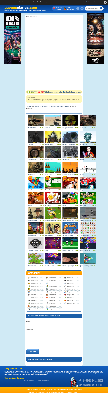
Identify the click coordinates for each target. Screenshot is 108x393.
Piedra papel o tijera (68, 266)
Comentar (32, 352)
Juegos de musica (72, 286)
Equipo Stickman (67, 128)
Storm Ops (65, 159)
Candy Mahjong (84, 235)
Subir (75, 392)
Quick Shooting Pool (86, 266)
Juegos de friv (53, 286)
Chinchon (48, 205)
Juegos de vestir (71, 303)
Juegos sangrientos (72, 300)
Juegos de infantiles (54, 297)
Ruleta (64, 205)
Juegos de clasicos (36, 297)
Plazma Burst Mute (85, 220)
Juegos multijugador (72, 283)
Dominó (47, 190)
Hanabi (82, 159)
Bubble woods (49, 266)
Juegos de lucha (71, 277)
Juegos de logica (53, 309)
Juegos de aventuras (36, 289)
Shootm (82, 175)
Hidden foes (31, 175)
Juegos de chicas (54, 300)
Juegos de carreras (36, 292)
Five (46, 250)
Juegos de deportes (36, 306)
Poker (64, 190)
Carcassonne (32, 266)
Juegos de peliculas (72, 292)
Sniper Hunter (32, 235)
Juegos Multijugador (42, 380)
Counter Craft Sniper (68, 144)
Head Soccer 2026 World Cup (68, 250)
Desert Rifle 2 (32, 128)
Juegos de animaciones (37, 283)
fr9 (49, 283)
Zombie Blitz (49, 235)
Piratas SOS (83, 144)
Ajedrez (30, 205)
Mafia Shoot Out (33, 220)
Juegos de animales (36, 286)
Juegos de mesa (53, 303)
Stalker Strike (49, 159)
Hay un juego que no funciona (55, 392)
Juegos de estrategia (55, 280)
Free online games (29, 380)
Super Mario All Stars (68, 235)
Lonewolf (30, 144)
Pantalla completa (71, 92)
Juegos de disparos (41, 106)
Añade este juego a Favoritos (54, 92)
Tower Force (83, 128)
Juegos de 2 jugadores (37, 277)
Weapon (47, 128)
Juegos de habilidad (54, 294)
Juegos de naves (72, 289)
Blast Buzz (48, 175)
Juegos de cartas (35, 294)
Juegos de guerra (54, 292)
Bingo (81, 190)
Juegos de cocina (35, 303)
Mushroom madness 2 (51, 220)
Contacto (31, 392)
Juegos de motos (72, 280)
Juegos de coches (36, 300)
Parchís (30, 190)
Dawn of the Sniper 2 (68, 175)
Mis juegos (59, 8)
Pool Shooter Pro (85, 250)
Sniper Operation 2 (68, 220)
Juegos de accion (35, 280)
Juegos (70, 8)
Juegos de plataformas (73, 294)
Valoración (34, 92)
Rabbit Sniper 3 (49, 144)
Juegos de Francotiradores (59, 106)
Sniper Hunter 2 (32, 159)
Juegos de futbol (53, 289)
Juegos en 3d (52, 306)
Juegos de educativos (55, 277)
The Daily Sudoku (33, 250)
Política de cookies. (91, 2)
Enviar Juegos (40, 392)
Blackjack (83, 205)
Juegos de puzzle (72, 297)
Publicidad (69, 392)
